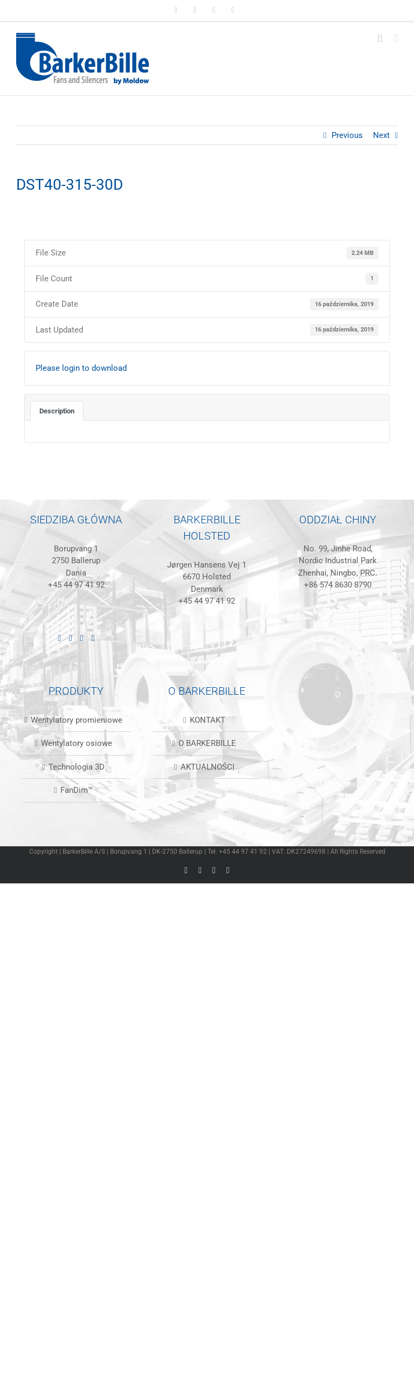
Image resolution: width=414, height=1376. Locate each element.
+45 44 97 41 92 (76, 585)
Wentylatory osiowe (76, 743)
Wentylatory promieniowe (76, 720)
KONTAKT (207, 720)
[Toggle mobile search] (380, 38)
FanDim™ (76, 790)
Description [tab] (56, 411)
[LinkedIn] (59, 638)
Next (381, 135)
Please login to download (81, 368)
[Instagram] (82, 638)
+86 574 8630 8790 (337, 585)
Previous (347, 135)
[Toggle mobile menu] (396, 38)
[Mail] (93, 638)
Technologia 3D (77, 767)
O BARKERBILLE (207, 743)
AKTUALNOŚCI (207, 767)
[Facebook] (70, 638)
